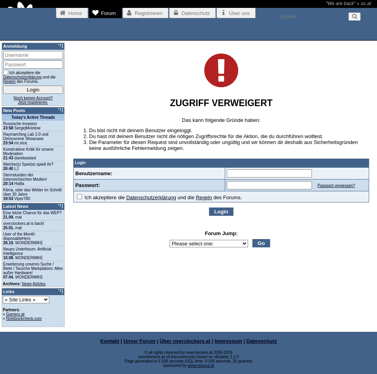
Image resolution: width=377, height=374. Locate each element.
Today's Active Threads (33, 117)
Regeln (204, 197)
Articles (39, 284)
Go (261, 243)
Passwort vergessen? (336, 185)
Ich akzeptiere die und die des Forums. (159, 197)
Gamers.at (15, 314)
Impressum (228, 341)
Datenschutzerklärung (151, 197)
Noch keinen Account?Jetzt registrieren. (33, 100)
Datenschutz (261, 341)
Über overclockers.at (185, 341)
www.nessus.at (201, 365)
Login (221, 212)
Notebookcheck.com (24, 318)
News (27, 284)
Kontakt (109, 341)
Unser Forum (139, 341)
